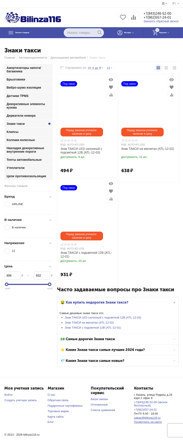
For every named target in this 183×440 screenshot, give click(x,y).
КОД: (63, 144)
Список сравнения (103, 410)
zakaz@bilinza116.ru (147, 417)
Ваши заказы (99, 399)
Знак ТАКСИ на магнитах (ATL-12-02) (90, 322)
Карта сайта (56, 416)
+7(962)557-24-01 (159, 18)
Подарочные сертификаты (65, 405)
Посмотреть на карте (148, 422)
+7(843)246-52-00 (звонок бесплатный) (151, 404)
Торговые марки (58, 411)
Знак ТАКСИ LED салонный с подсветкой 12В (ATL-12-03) (104, 317)
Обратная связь (58, 400)
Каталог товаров (32, 32)
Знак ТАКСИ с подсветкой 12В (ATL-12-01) (94, 327)
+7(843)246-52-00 (159, 13)
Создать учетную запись (20, 400)
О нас (51, 394)
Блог (51, 422)
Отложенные (99, 404)
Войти (8, 394)
